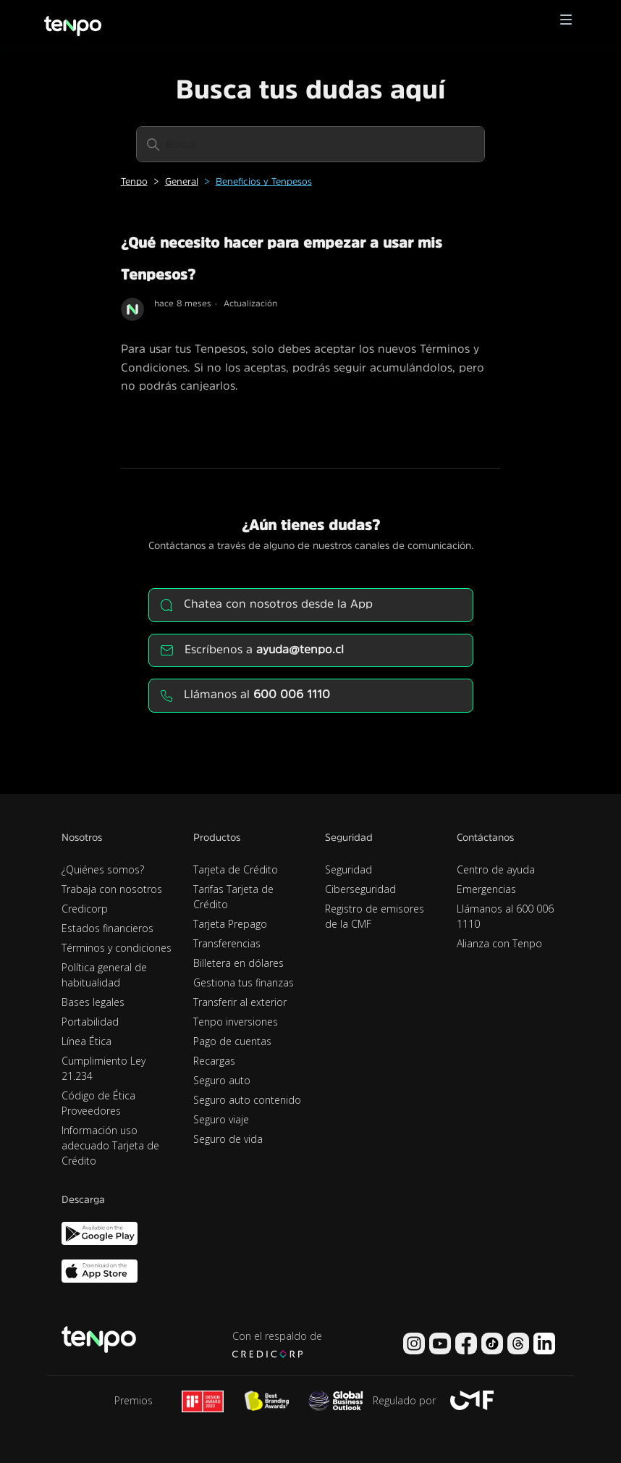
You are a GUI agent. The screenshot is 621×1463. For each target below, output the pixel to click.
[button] (566, 23)
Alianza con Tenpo (499, 943)
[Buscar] (310, 144)
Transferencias (227, 943)
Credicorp (85, 908)
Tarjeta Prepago (230, 924)
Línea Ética (86, 1041)
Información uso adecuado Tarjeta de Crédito (110, 1145)
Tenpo (134, 181)
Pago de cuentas (232, 1041)
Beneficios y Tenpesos (264, 181)
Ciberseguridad (360, 889)
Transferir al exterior (240, 1002)
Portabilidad (90, 1021)
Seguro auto (221, 1080)
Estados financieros (107, 928)
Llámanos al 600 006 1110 (505, 916)
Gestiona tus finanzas (243, 982)
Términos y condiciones (117, 948)
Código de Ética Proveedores (98, 1103)
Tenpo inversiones (235, 1021)
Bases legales (93, 1002)
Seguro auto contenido (247, 1100)
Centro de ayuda (496, 869)
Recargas (214, 1061)
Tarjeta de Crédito (235, 869)
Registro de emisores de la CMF (374, 916)
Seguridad (348, 869)
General (181, 181)
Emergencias (486, 889)
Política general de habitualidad (104, 974)
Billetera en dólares (238, 963)
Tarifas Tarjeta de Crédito (233, 896)
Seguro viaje (221, 1119)
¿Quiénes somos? (103, 869)
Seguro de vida (228, 1139)
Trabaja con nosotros (112, 889)
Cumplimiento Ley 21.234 (103, 1068)
